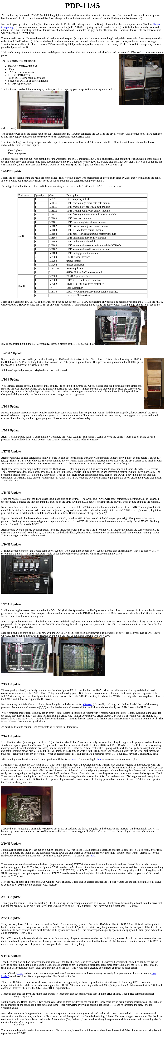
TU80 (20, 973)
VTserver (87, 704)
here (74, 759)
